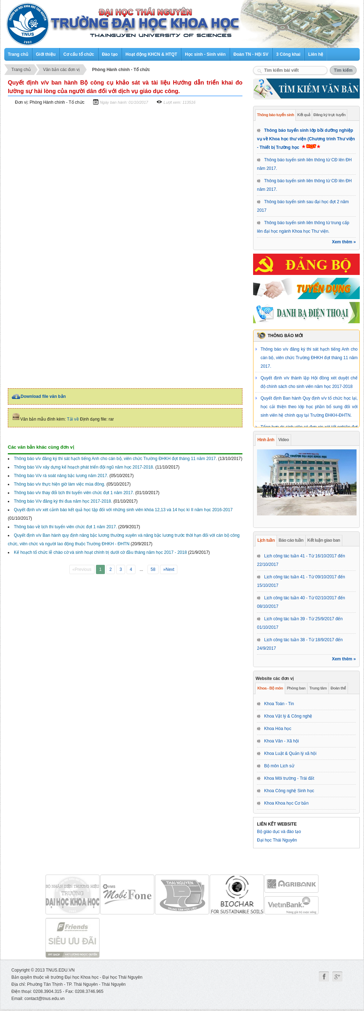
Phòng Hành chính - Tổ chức (121, 69)
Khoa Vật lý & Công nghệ (288, 716)
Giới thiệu (45, 54)
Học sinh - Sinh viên (205, 54)
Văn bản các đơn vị (61, 69)
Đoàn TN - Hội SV (251, 54)
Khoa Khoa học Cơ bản (286, 803)
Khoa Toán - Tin (279, 703)
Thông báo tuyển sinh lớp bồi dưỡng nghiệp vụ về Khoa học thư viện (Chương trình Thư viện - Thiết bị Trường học (306, 139)
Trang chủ (18, 54)
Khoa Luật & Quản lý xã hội (290, 753)
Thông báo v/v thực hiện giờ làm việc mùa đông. (59, 484)
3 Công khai (288, 54)
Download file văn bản (43, 396)
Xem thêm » (344, 241)
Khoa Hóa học (277, 728)
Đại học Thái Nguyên (277, 840)
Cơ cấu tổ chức (78, 54)
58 (153, 569)
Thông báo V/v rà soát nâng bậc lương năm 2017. (61, 475)
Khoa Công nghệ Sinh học (289, 790)
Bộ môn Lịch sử (279, 765)
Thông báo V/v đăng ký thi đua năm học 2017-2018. (63, 501)
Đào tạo (110, 54)
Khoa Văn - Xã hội (281, 741)
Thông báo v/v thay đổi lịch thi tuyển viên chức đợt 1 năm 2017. (74, 492)
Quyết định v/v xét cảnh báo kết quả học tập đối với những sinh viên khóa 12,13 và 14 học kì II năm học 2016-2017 (123, 509)
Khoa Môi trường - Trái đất (289, 778)
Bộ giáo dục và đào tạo (279, 831)
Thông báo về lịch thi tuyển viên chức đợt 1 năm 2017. (65, 526)
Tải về (73, 419)
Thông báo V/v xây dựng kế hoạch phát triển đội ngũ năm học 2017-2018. (84, 467)
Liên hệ (315, 54)
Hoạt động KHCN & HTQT (151, 54)
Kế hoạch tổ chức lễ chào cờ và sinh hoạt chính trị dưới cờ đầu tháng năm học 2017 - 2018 (100, 552)
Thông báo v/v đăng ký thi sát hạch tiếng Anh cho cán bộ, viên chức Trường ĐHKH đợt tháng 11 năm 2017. (309, 358)
